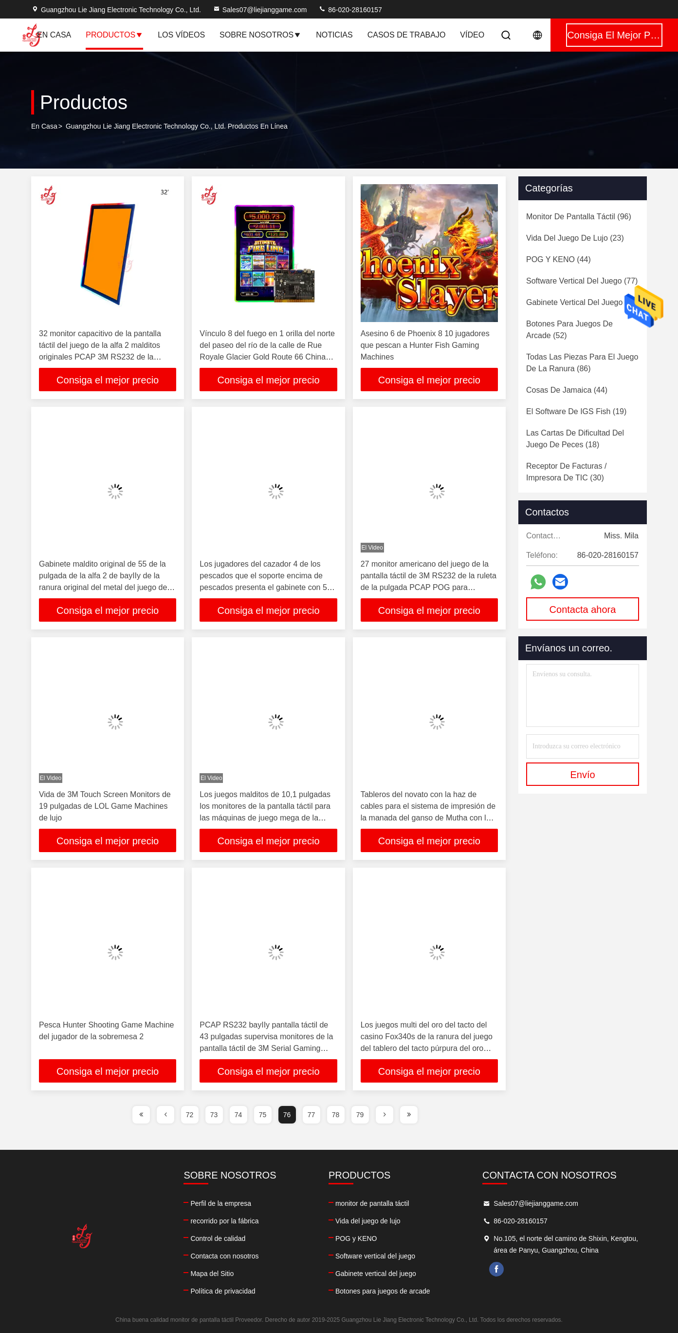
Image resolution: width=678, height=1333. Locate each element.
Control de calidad (217, 1238)
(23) (575, 238)
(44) (558, 259)
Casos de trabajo (406, 35)
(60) (582, 302)
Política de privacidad (222, 1291)
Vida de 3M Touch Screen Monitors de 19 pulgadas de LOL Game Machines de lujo (105, 806)
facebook (496, 1269)
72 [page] (190, 1115)
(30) (566, 472)
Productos (114, 35)
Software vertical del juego (375, 1256)
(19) (576, 411)
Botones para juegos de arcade (382, 1291)
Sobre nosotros (260, 35)
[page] (141, 1115)
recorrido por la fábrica (224, 1221)
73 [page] (214, 1115)
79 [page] (360, 1115)
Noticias (334, 35)
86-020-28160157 (350, 10)
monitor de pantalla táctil (372, 1203)
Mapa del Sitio (212, 1273)
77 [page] (311, 1115)
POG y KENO (356, 1238)
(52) (569, 330)
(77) (582, 281)
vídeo (472, 35)
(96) (578, 216)
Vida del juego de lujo (368, 1221)
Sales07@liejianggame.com (260, 10)
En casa (54, 35)
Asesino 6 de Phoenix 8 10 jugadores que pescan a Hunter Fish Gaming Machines (425, 345)
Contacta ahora (583, 609)
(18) (575, 439)
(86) (582, 363)
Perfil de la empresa (220, 1203)
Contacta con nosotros (224, 1256)
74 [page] (238, 1115)
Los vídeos (181, 35)
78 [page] (336, 1115)
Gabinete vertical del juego (375, 1273)
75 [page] (263, 1115)
